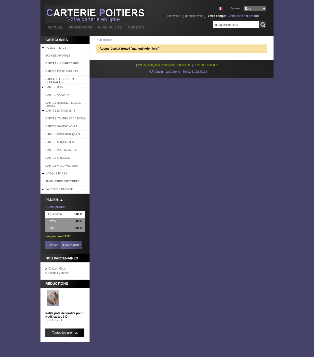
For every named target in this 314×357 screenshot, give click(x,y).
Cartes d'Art (55, 87)
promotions (80, 27)
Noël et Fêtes (55, 47)
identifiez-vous (194, 16)
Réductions (56, 284)
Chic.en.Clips (57, 268)
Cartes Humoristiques (62, 134)
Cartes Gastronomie (61, 126)
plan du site (110, 27)
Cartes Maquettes (59, 142)
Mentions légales (149, 65)
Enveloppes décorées (62, 181)
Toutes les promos (65, 332)
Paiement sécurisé (206, 65)
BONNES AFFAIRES (57, 55)
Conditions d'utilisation (176, 65)
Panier (51, 200)
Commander (72, 245)
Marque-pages (56, 173)
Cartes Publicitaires (61, 149)
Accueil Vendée (58, 273)
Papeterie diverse (59, 189)
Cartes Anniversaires (62, 63)
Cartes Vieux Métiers (61, 165)
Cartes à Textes (57, 157)
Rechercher (262, 24)
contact (136, 27)
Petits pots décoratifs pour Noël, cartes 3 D (64, 315)
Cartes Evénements (60, 110)
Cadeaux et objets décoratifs (59, 81)
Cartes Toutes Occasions (65, 118)
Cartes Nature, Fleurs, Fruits (63, 104)
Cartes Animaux (57, 94)
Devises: (235, 8)
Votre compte (217, 16)
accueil (55, 27)
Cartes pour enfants (61, 71)
